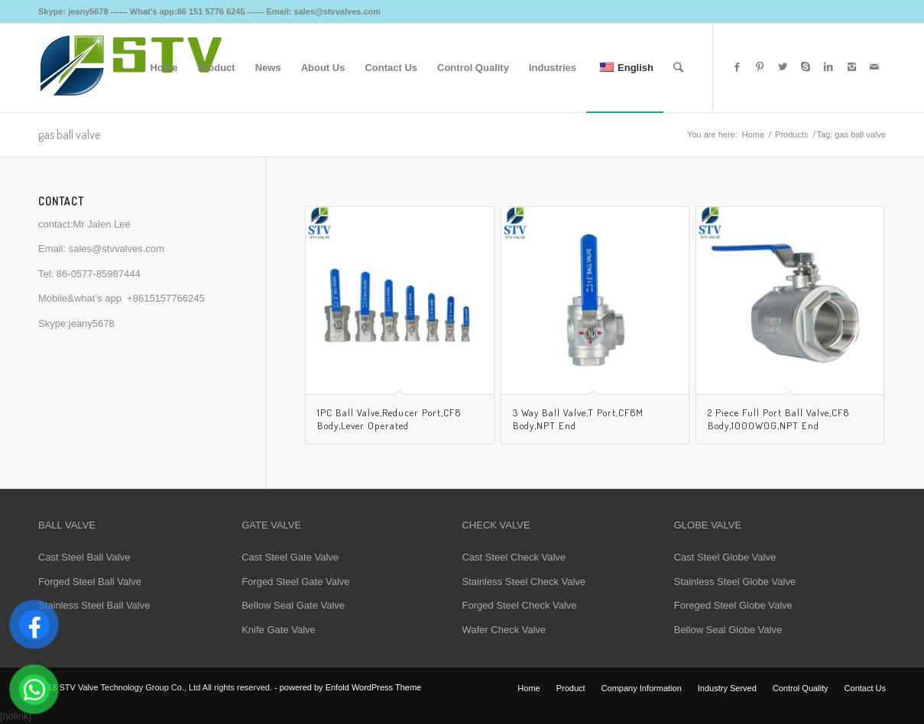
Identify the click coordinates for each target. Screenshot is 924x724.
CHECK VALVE (496, 525)
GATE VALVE (271, 525)
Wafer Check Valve (504, 629)
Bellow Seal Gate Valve (293, 605)
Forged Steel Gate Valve (295, 581)
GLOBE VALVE (707, 525)
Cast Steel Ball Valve (84, 557)
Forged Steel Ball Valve (89, 581)
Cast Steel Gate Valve (290, 557)
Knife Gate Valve (279, 629)
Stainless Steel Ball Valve (94, 605)
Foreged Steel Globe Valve (733, 605)
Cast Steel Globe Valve (725, 557)
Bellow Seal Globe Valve (728, 629)
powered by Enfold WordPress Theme (350, 687)
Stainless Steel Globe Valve (735, 581)
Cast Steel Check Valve (514, 557)
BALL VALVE (67, 525)
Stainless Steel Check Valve (523, 581)
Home (753, 134)
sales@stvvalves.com (116, 248)
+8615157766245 (166, 298)
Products (791, 134)
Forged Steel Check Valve (519, 605)
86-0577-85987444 (99, 274)
